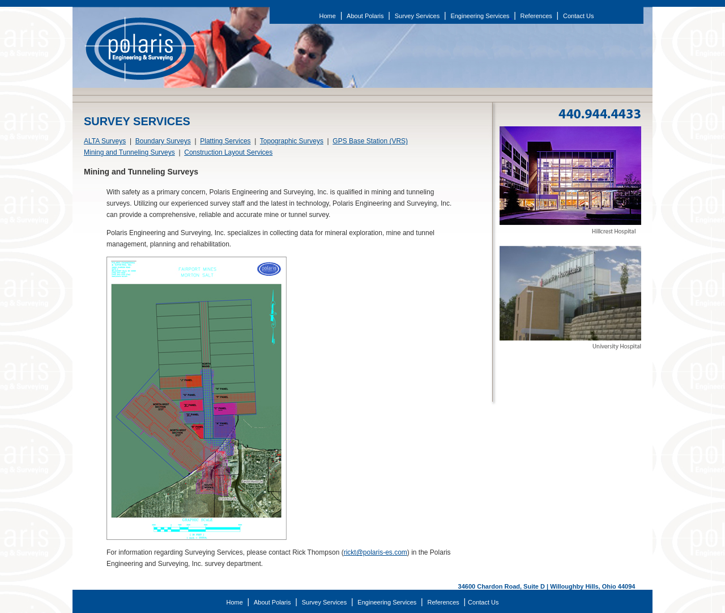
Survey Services (417, 15)
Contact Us (578, 15)
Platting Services (225, 141)
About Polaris (365, 15)
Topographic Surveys (291, 141)
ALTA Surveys (105, 141)
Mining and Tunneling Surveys (129, 152)
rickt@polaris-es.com (375, 552)
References (536, 15)
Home (327, 15)
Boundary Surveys (163, 141)
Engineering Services (479, 15)
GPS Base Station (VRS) (370, 141)
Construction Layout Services (228, 152)
